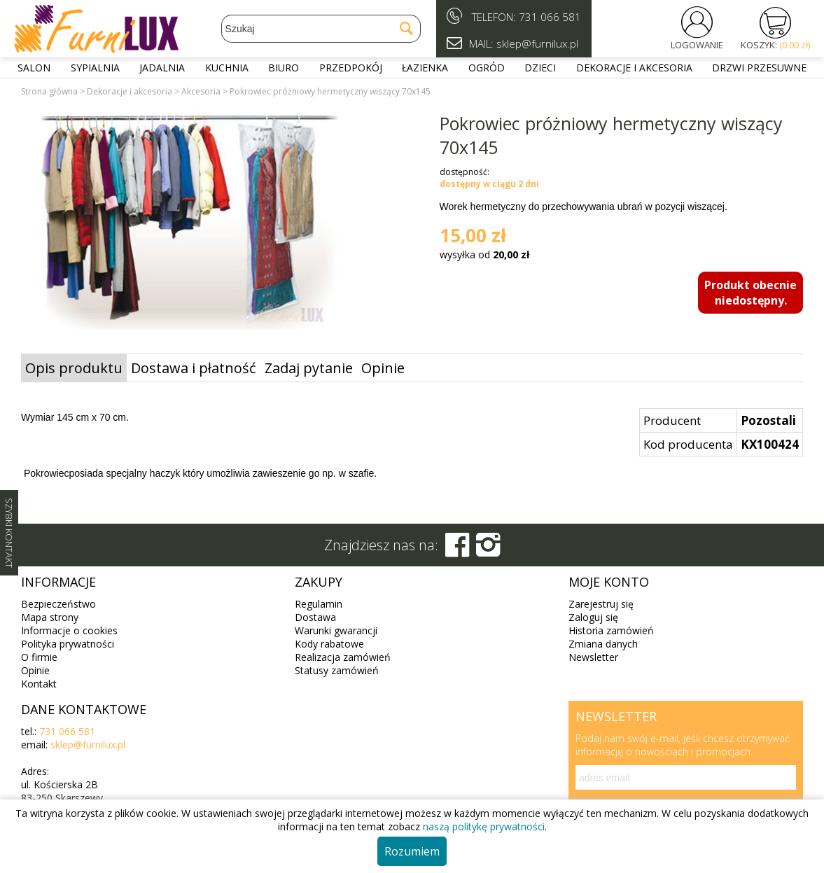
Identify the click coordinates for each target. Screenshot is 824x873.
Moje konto (608, 581)
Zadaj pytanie (309, 367)
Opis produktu (74, 367)
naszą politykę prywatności (484, 826)
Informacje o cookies (69, 630)
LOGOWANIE (697, 45)
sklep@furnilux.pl (87, 744)
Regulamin (318, 603)
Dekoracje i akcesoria (634, 67)
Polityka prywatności (67, 643)
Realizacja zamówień (343, 657)
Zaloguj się (593, 617)
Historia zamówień (611, 630)
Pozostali (768, 420)
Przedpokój (350, 67)
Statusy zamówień (337, 670)
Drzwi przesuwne (759, 67)
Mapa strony (49, 617)
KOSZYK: (775, 45)
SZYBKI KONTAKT (9, 533)
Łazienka (425, 67)
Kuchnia (227, 67)
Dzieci (540, 67)
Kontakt (39, 683)
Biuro (283, 67)
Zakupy (318, 581)
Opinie (383, 367)
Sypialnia (95, 67)
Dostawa (315, 617)
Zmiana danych (603, 643)
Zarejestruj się (601, 603)
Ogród (486, 67)
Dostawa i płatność (193, 367)
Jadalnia (162, 67)
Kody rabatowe (329, 643)
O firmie (39, 657)
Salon (34, 67)
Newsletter (593, 657)
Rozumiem (412, 851)
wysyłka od (484, 254)
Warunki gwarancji (336, 630)
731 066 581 (550, 17)
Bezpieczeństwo (58, 603)
